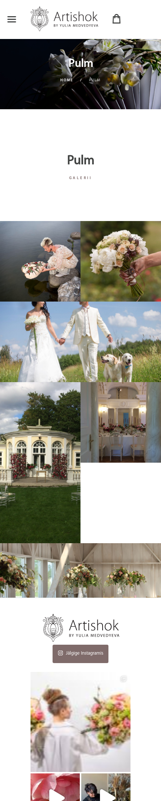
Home (66, 80)
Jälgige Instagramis (80, 652)
